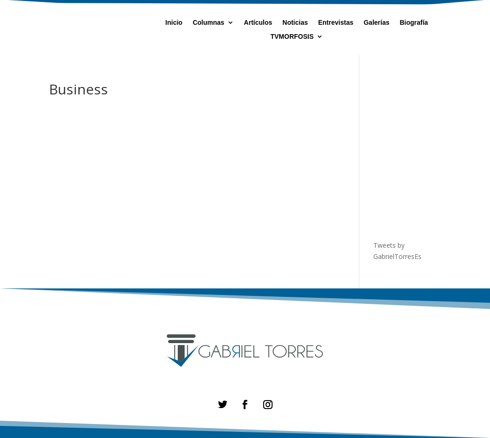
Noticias (295, 22)
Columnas (208, 22)
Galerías (376, 22)
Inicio (173, 22)
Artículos (258, 22)
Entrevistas (335, 22)
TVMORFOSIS (292, 36)
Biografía (413, 22)
